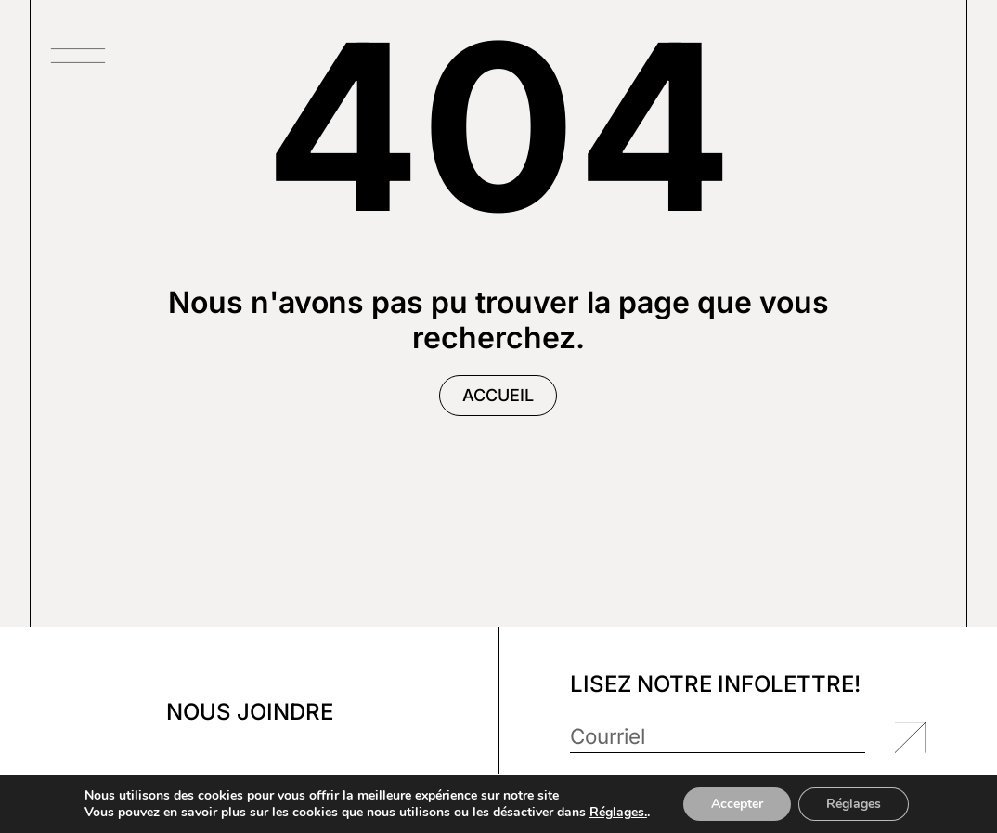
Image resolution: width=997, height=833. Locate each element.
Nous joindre (249, 711)
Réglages (853, 804)
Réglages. (618, 812)
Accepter (737, 804)
